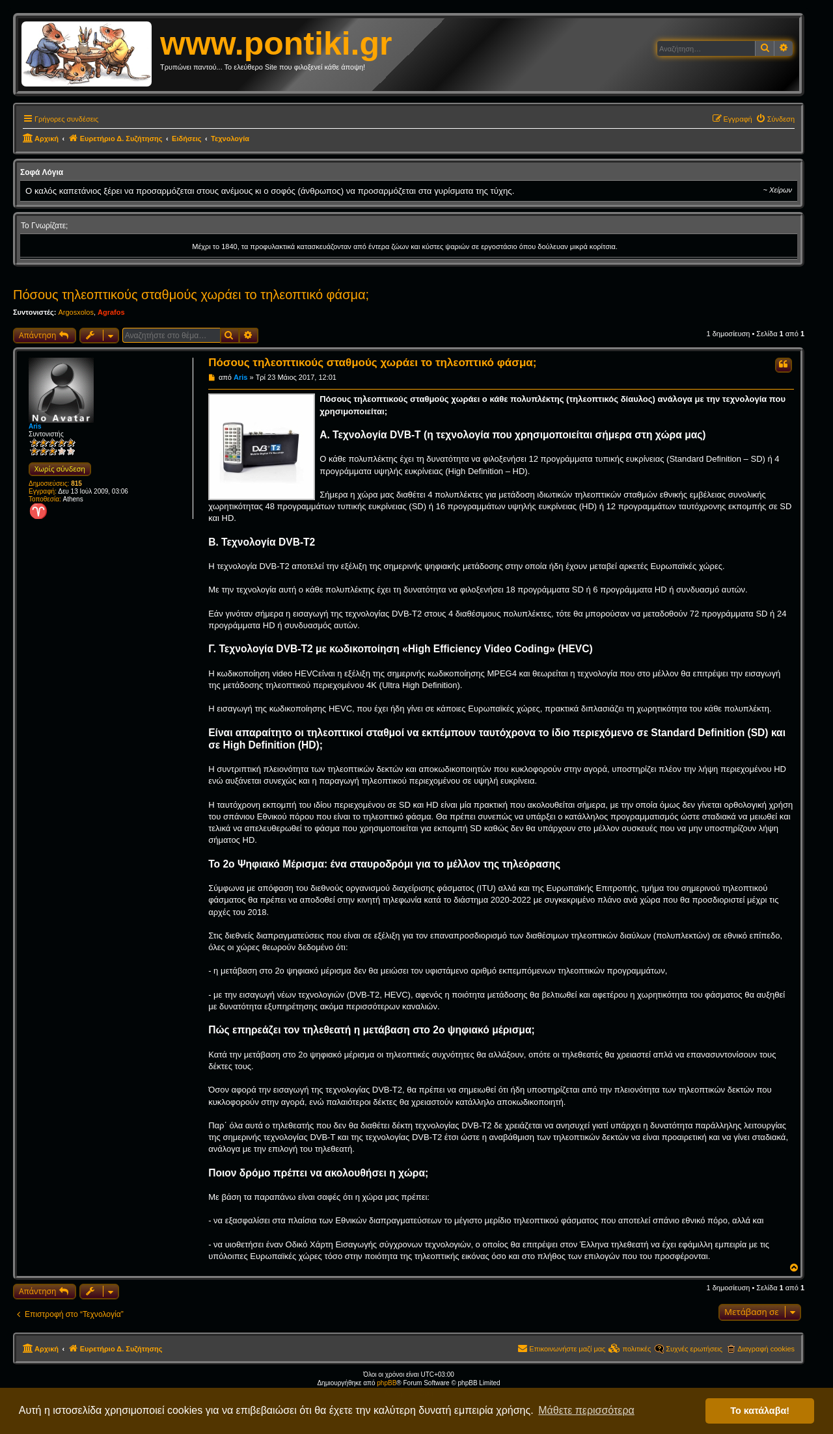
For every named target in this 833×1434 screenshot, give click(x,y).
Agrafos (111, 312)
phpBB (386, 1383)
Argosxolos (75, 312)
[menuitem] (775, 119)
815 (76, 483)
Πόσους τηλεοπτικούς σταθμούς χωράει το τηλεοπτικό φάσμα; (191, 294)
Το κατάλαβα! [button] (759, 1410)
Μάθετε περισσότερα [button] (586, 1410)
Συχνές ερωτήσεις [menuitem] (694, 1349)
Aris (35, 426)
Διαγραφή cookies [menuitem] (766, 1349)
